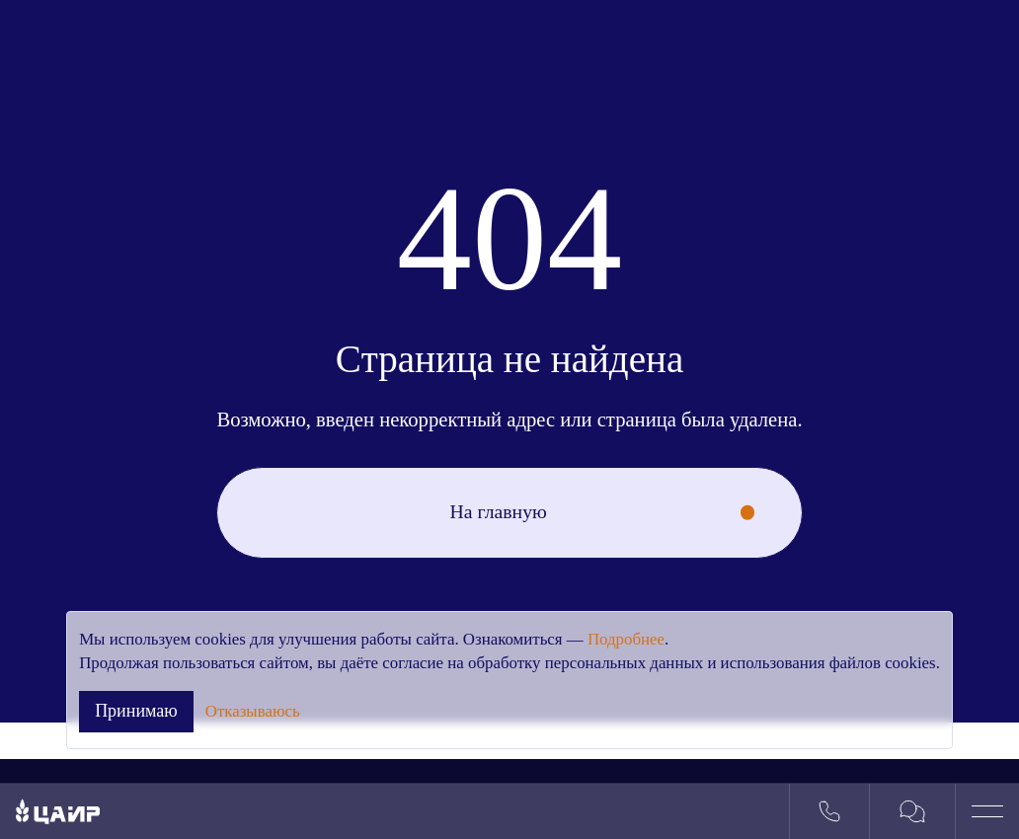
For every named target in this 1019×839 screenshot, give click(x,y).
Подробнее (626, 639)
